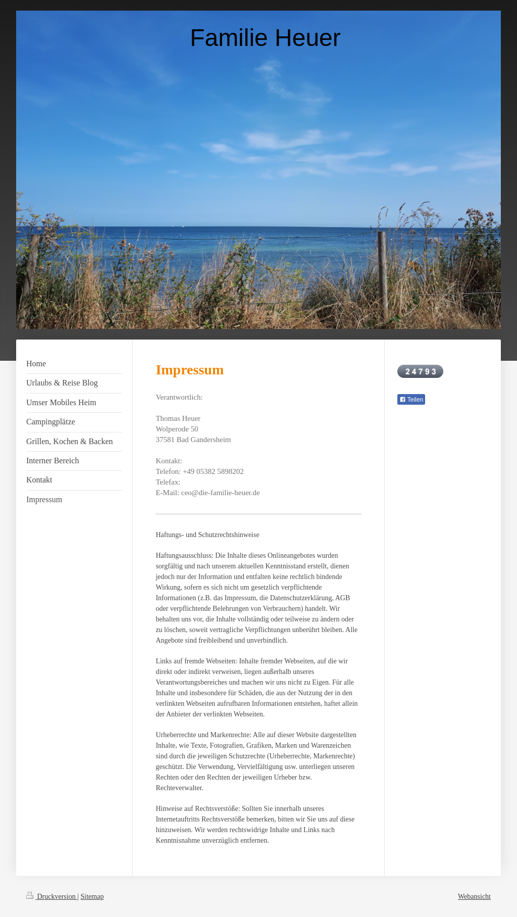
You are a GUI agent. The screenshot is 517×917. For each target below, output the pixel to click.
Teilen (411, 399)
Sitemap (92, 896)
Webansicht (474, 896)
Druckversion (51, 896)
